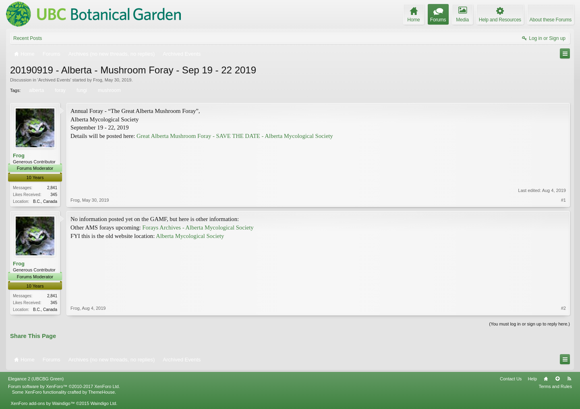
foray (60, 90)
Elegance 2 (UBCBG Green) (36, 378)
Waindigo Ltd (103, 403)
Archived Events (54, 79)
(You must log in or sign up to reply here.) (529, 323)
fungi (81, 90)
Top (557, 379)
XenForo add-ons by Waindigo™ (42, 403)
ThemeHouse (101, 392)
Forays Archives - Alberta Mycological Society (197, 227)
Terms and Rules (555, 386)
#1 (563, 200)
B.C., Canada (45, 201)
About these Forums (551, 20)
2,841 (52, 188)
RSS (569, 379)
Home (546, 379)
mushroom (109, 90)
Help (532, 378)
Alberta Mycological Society (190, 236)
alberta (36, 90)
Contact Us (511, 378)
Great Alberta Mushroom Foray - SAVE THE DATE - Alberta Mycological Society (235, 136)
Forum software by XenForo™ (64, 386)
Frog (97, 79)
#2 (563, 308)
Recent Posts (27, 38)
